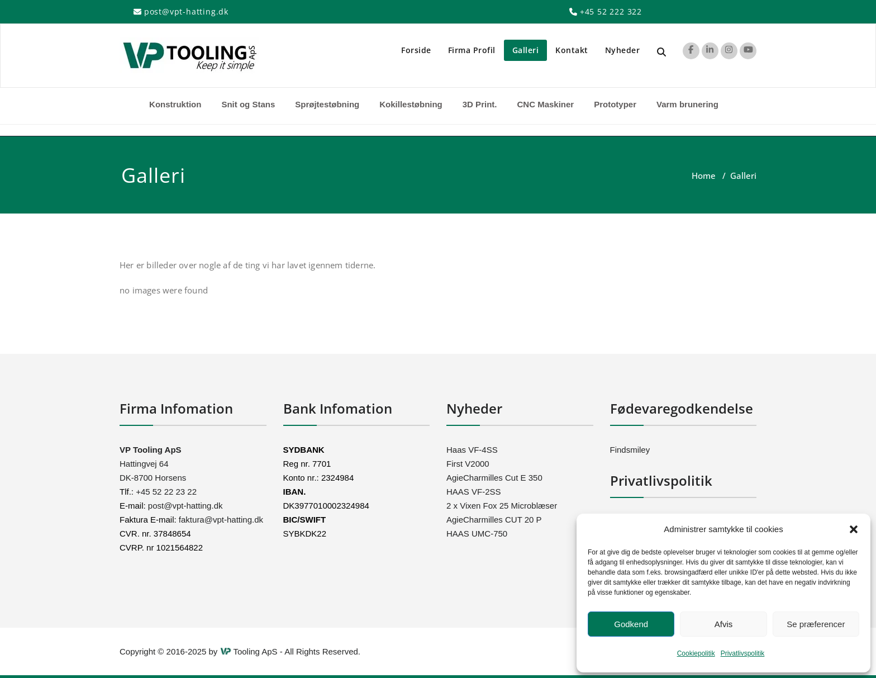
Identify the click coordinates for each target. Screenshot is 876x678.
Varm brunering (687, 104)
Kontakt (571, 50)
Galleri (525, 50)
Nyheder (622, 50)
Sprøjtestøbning (327, 104)
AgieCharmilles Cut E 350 (494, 477)
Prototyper (615, 104)
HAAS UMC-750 (476, 533)
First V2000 (467, 463)
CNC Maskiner (545, 104)
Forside (416, 50)
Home (704, 175)
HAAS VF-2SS (473, 491)
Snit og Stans (248, 104)
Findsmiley (630, 449)
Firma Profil (472, 50)
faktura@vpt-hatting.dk (221, 519)
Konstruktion (175, 104)
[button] (853, 529)
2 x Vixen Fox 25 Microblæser (501, 505)
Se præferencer (816, 624)
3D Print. (480, 104)
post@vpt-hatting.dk (186, 11)
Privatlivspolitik (743, 653)
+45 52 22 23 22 (165, 491)
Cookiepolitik (696, 653)
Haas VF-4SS (472, 449)
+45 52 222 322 (611, 11)
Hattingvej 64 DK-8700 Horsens (153, 463)
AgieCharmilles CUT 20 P (494, 519)
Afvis (724, 624)
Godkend (631, 624)
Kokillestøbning (410, 104)
